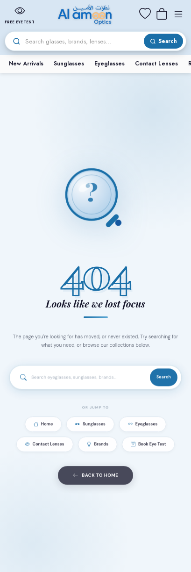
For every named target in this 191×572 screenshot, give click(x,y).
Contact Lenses (156, 63)
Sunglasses (69, 63)
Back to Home (96, 477)
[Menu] (178, 14)
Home (43, 425)
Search (163, 377)
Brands (97, 446)
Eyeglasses (109, 63)
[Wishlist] (145, 14)
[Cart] (162, 14)
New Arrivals (26, 63)
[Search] (83, 41)
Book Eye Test (148, 446)
